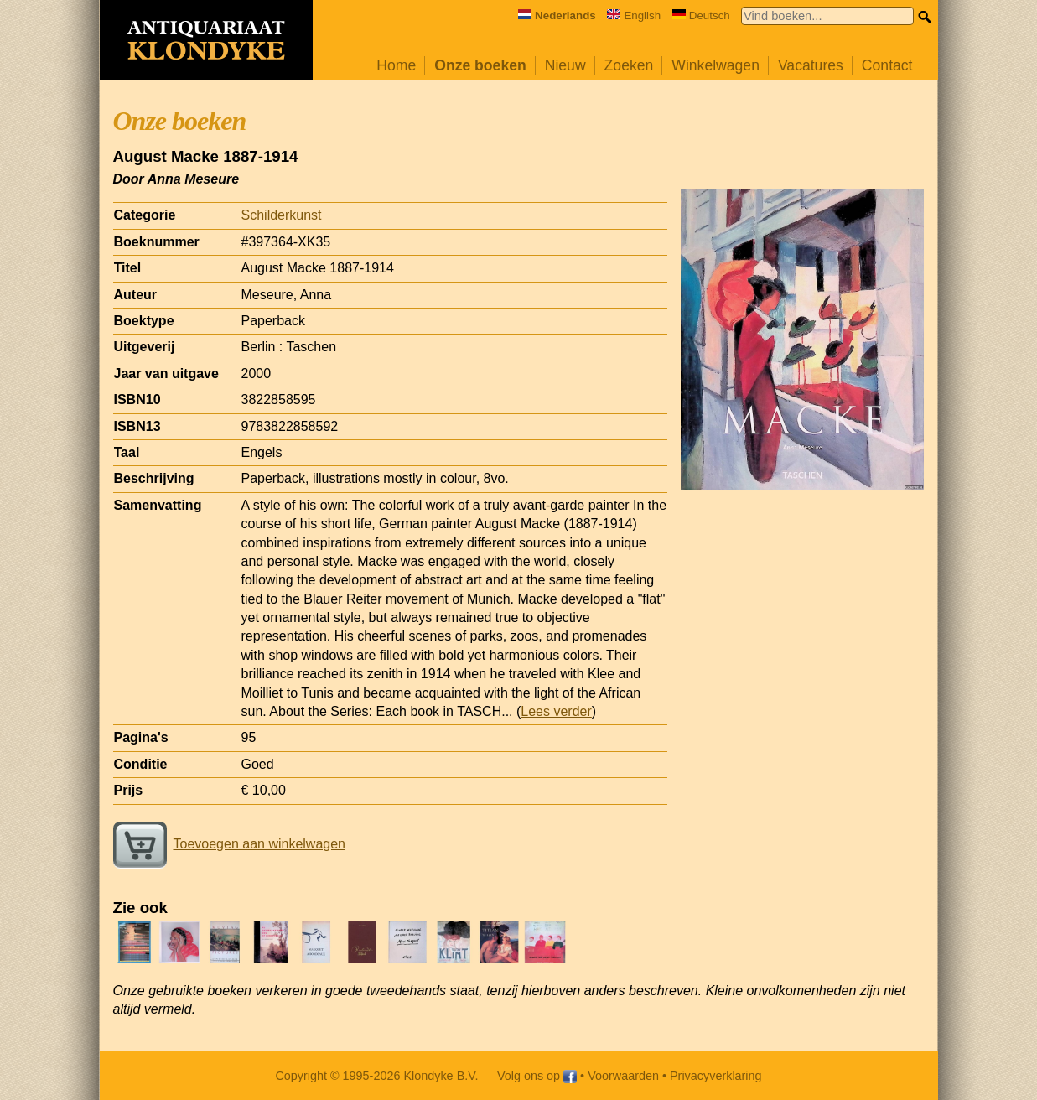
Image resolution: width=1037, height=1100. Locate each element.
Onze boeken (480, 65)
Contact (887, 65)
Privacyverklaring (716, 1075)
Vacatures (810, 65)
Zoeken (629, 65)
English (634, 15)
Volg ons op (537, 1075)
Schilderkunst (281, 215)
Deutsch (701, 15)
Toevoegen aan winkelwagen (229, 844)
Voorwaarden (623, 1075)
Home (396, 65)
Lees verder (556, 711)
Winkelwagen (715, 65)
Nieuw (565, 65)
